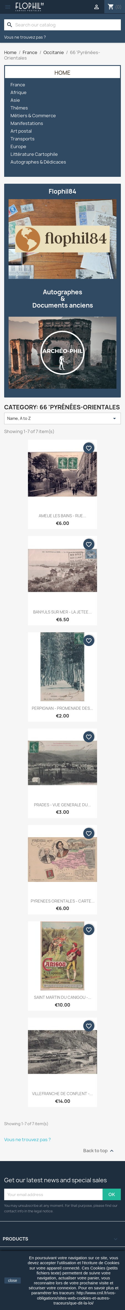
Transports (23, 139)
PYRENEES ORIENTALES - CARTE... (63, 901)
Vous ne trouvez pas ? (25, 37)
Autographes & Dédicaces (38, 162)
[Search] (62, 24)
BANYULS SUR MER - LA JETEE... (62, 612)
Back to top (99, 1151)
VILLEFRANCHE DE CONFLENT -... (62, 1093)
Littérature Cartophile (34, 154)
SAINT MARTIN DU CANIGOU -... (62, 997)
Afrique (19, 92)
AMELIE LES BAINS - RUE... (62, 515)
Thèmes (19, 108)
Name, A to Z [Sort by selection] (62, 418)
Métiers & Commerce (33, 116)
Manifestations (27, 123)
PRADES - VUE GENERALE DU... (62, 804)
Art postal (21, 131)
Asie (15, 100)
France (18, 85)
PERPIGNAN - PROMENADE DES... (62, 708)
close (12, 1280)
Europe (18, 147)
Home (62, 72)
